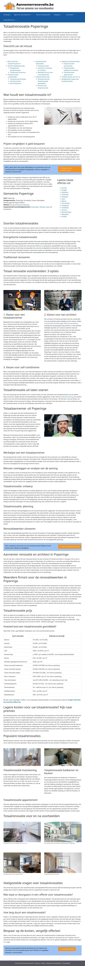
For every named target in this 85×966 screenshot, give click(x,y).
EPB (28, 499)
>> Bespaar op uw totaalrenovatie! (66, 169)
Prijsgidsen (59, 14)
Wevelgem (65, 214)
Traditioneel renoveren (18, 72)
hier (36, 722)
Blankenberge (66, 212)
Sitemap (37, 963)
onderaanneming (67, 397)
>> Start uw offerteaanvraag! (69, 547)
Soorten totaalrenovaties (16, 66)
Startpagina (6, 15)
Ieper (48, 207)
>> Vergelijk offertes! (67, 949)
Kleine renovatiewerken (43, 15)
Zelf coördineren (15, 83)
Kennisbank (71, 14)
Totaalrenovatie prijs (42, 77)
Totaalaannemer (43, 66)
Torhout (64, 210)
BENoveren (40, 246)
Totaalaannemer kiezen (18, 79)
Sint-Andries (66, 203)
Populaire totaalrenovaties (71, 61)
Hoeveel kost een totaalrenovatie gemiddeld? (44, 81)
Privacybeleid (66, 963)
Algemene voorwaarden (53, 963)
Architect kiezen (15, 81)
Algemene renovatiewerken (24, 14)
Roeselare (65, 192)
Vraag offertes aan (10, 19)
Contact (43, 963)
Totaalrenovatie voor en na (71, 77)
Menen (64, 201)
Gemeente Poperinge (22, 205)
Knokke (64, 216)
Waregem (65, 197)
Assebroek (65, 205)
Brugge (64, 190)
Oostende (65, 194)
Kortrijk (64, 188)
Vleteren (43, 207)
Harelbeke (65, 208)
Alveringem (35, 207)
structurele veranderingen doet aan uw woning (62, 323)
